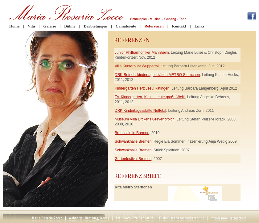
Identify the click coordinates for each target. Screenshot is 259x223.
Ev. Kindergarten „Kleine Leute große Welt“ (150, 97)
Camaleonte (126, 26)
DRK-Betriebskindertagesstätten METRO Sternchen (157, 75)
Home (14, 26)
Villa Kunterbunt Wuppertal (136, 66)
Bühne (69, 26)
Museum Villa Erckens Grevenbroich (145, 119)
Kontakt (179, 26)
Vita (31, 26)
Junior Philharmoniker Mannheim (142, 52)
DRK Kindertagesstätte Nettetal (140, 110)
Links (199, 26)
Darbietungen (95, 26)
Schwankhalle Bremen (133, 141)
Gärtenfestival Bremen (133, 159)
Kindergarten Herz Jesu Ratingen (142, 88)
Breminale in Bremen (132, 133)
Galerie (49, 26)
